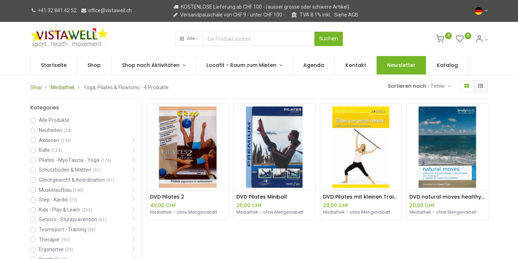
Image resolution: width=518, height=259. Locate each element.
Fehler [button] (438, 86)
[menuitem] (54, 65)
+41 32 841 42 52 (53, 10)
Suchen (328, 38)
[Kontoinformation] (481, 39)
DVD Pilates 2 (167, 197)
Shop (36, 87)
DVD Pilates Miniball (261, 197)
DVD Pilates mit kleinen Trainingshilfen (361, 197)
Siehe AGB (346, 15)
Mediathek (63, 87)
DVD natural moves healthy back (447, 197)
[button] (189, 39)
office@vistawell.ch (106, 10)
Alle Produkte (54, 120)
